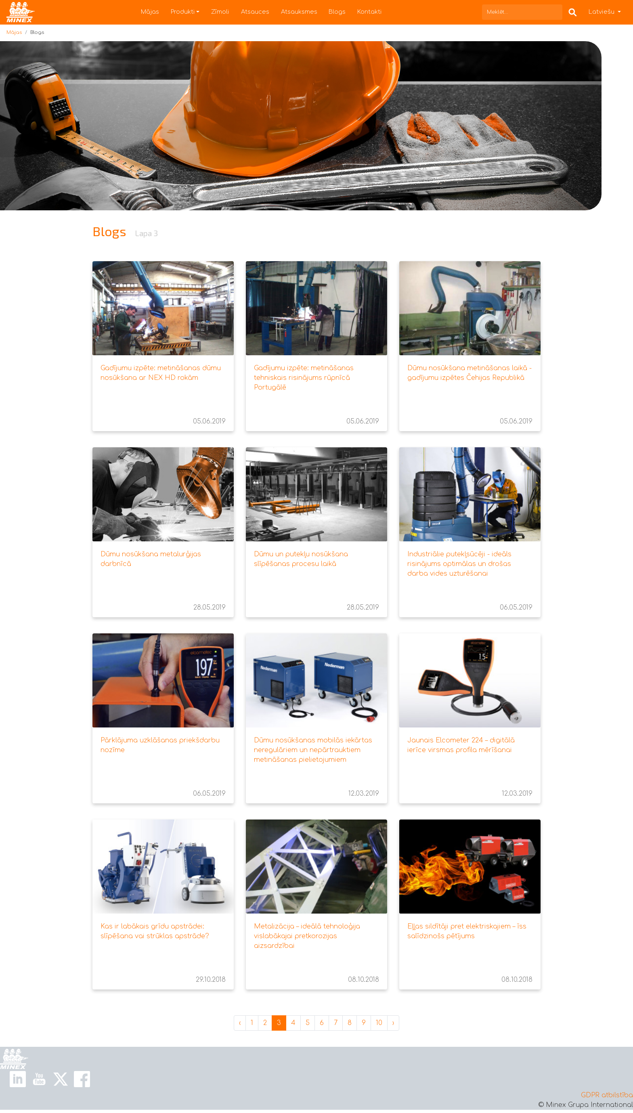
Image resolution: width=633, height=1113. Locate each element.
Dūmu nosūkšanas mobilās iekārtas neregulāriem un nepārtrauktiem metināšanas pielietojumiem (313, 750)
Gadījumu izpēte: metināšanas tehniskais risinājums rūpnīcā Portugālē (304, 378)
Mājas (150, 11)
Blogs (337, 11)
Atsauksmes (299, 11)
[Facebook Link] (82, 1079)
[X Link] (60, 1079)
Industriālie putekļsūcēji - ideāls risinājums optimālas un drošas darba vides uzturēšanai (459, 564)
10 (379, 1023)
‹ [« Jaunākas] (240, 1023)
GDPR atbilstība (607, 1095)
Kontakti (369, 11)
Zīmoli (220, 11)
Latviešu (602, 11)
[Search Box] (572, 12)
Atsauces (255, 11)
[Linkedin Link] (18, 1079)
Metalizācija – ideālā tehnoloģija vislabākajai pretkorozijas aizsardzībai (307, 936)
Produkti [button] (183, 11)
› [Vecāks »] (393, 1023)
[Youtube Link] (39, 1079)
